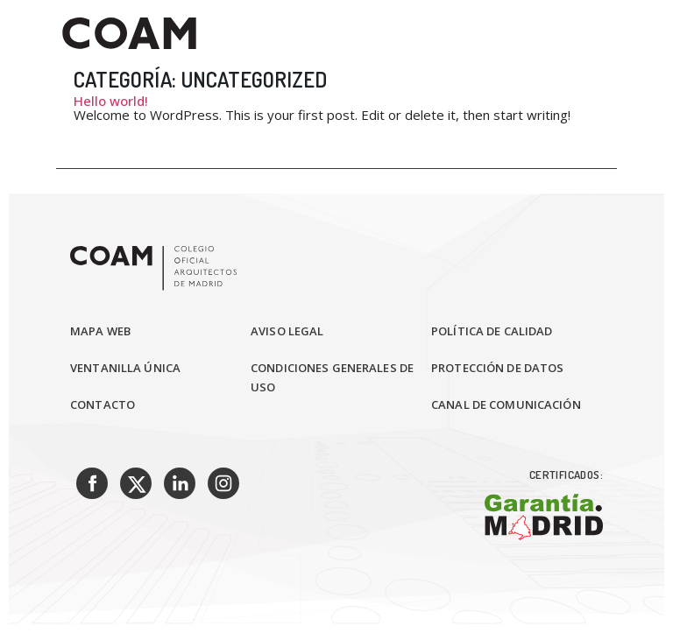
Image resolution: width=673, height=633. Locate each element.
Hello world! (111, 100)
